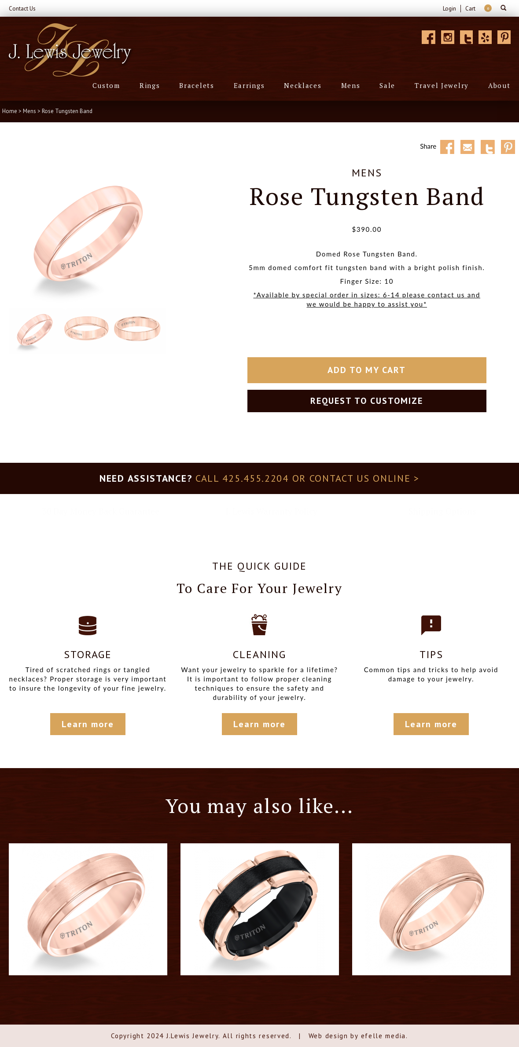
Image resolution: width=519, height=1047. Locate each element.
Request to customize (366, 400)
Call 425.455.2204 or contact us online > (307, 478)
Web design (328, 1036)
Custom (106, 85)
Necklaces (302, 85)
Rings (150, 85)
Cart (470, 8)
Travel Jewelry (442, 85)
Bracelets (196, 85)
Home (9, 111)
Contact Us (22, 8)
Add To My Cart (367, 370)
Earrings (249, 85)
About (499, 85)
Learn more (88, 724)
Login (449, 8)
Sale (387, 85)
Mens (351, 85)
